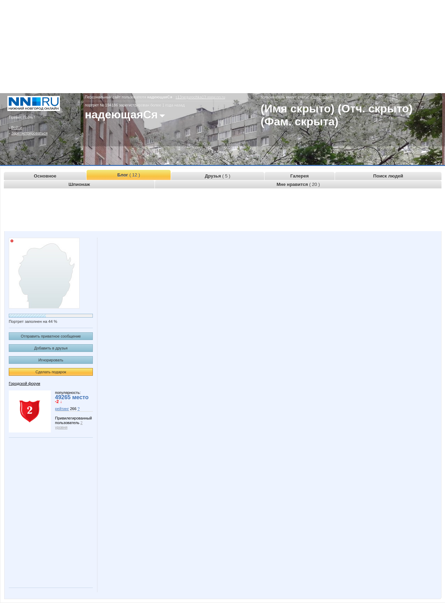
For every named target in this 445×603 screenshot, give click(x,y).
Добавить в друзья (50, 348)
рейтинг (62, 409)
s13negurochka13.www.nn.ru (200, 97)
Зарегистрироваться (29, 133)
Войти (16, 127)
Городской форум (24, 383)
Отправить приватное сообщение (51, 336)
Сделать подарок (50, 372)
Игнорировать (51, 360)
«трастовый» (321, 97)
